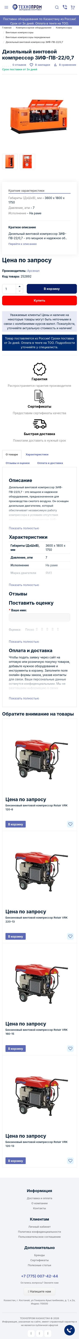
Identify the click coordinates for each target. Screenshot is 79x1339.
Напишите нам (39, 1291)
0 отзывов (19, 64)
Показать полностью (24, 528)
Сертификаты (39, 1260)
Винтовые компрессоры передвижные (28, 37)
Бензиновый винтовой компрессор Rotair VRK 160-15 (36, 1031)
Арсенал (33, 270)
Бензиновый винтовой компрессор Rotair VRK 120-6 (36, 807)
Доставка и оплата (39, 1198)
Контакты (39, 1208)
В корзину (52, 289)
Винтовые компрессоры (19, 32)
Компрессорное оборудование (33, 27)
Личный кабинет (39, 1226)
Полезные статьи (39, 1265)
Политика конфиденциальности (39, 1231)
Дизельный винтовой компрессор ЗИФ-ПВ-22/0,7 (34, 42)
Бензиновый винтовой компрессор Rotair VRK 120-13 (36, 1144)
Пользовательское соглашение (39, 1236)
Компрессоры (64, 27)
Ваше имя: (19, 610)
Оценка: (15, 629)
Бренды (39, 1255)
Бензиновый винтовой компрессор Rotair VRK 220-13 (36, 919)
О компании (39, 1203)
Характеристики (36, 454)
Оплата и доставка (50, 463)
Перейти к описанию (22, 243)
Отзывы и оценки (18, 463)
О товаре (12, 454)
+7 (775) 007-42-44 (39, 1276)
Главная (6, 27)
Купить (39, 300)
